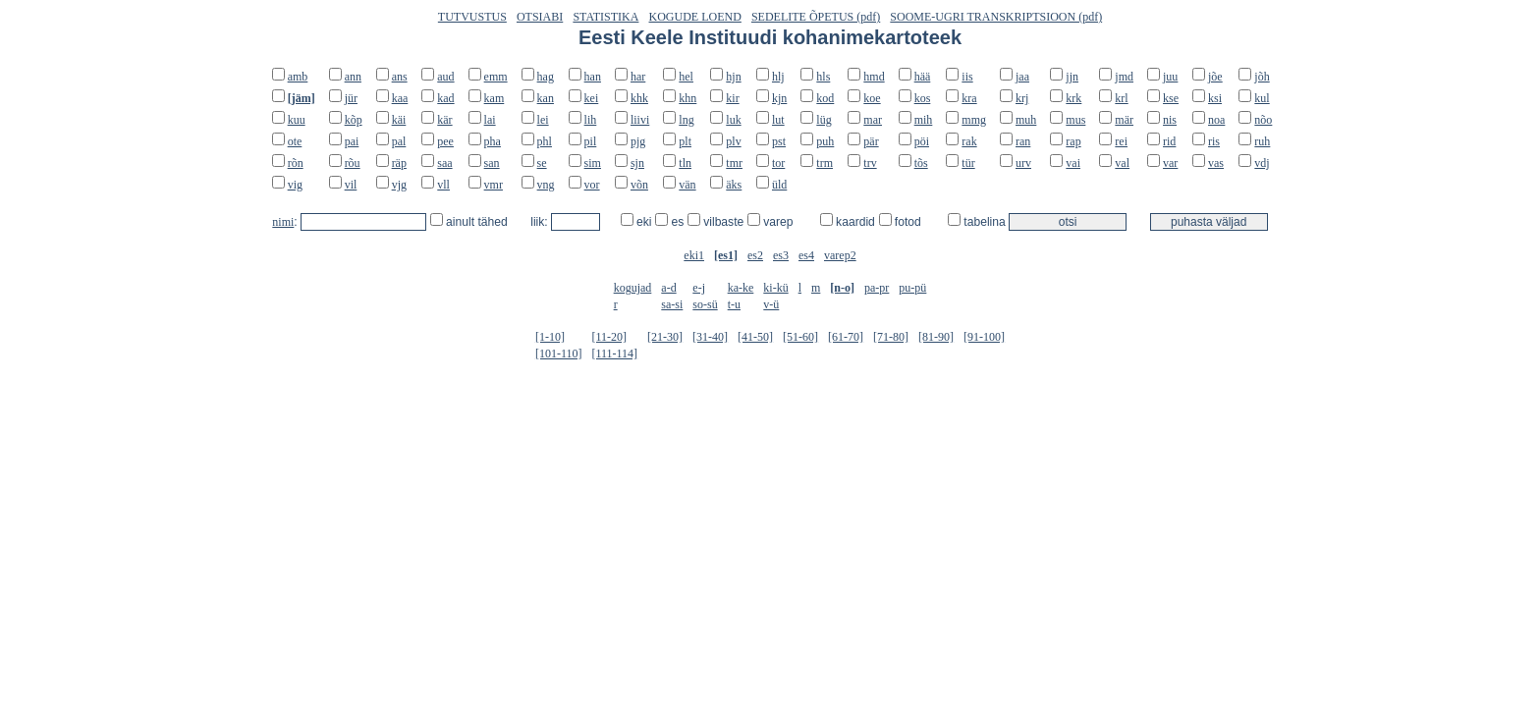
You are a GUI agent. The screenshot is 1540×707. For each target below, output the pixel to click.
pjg (638, 141)
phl (544, 141)
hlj (778, 76)
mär (1124, 120)
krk (1073, 98)
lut (778, 120)
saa (444, 163)
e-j (698, 288)
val (1122, 163)
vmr (493, 184)
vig (295, 184)
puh (825, 141)
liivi (640, 120)
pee (445, 141)
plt (685, 141)
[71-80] (890, 337)
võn (639, 184)
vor (592, 184)
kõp (353, 120)
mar (872, 120)
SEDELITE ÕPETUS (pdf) (815, 17)
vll (443, 184)
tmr (734, 163)
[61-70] (845, 337)
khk (639, 98)
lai (490, 120)
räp (399, 163)
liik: (540, 222)
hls (823, 76)
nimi (283, 222)
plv (733, 141)
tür (968, 163)
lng (686, 120)
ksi (1215, 98)
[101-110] (558, 353)
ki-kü (775, 288)
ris (1214, 141)
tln (685, 163)
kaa (400, 98)
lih (590, 120)
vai (1073, 163)
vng (546, 184)
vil (351, 184)
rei (1121, 141)
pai (352, 141)
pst (779, 141)
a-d (668, 288)
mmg (974, 120)
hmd (873, 76)
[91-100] (984, 337)
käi (399, 120)
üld (779, 184)
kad (445, 98)
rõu (352, 163)
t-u (734, 304)
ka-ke (741, 288)
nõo (1263, 120)
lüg (823, 120)
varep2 (840, 255)
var (1170, 163)
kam (494, 98)
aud (445, 76)
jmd (1124, 76)
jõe (1215, 76)
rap (1073, 141)
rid (1169, 141)
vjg (399, 184)
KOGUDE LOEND (695, 17)
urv (1023, 163)
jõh (1261, 76)
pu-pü (912, 288)
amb (298, 76)
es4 (806, 255)
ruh (1262, 141)
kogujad (633, 288)
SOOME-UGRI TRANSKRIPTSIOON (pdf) (996, 17)
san (492, 163)
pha (492, 141)
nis (1170, 120)
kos (922, 98)
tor (778, 163)
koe (871, 98)
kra (969, 98)
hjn (733, 76)
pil (590, 141)
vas (1216, 163)
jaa (1022, 76)
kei (591, 98)
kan (545, 98)
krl (1121, 98)
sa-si (672, 304)
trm (824, 163)
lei (543, 120)
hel (686, 76)
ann (353, 76)
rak (969, 141)
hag (545, 76)
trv (869, 163)
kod (825, 98)
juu (1170, 76)
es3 (781, 255)
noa (1216, 120)
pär (870, 141)
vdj (1261, 163)
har (638, 76)
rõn (295, 163)
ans (400, 76)
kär (444, 120)
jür (351, 98)
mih (923, 120)
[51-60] (800, 337)
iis (967, 76)
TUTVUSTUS (472, 17)
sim (592, 163)
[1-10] (550, 337)
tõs (921, 163)
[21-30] (665, 337)
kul (1261, 98)
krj (1022, 98)
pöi (921, 141)
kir (732, 98)
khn (687, 98)
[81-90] (936, 337)
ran (1023, 141)
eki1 (694, 255)
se (542, 163)
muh (1026, 120)
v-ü (771, 304)
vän (687, 184)
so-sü (704, 304)
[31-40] (710, 337)
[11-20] (609, 337)
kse (1171, 98)
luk (733, 120)
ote (295, 141)
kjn (779, 98)
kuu (296, 120)
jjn (1072, 76)
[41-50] (755, 337)
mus (1075, 120)
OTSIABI (540, 17)
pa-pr (876, 288)
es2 (755, 255)
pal (399, 141)
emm (496, 76)
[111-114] (614, 353)
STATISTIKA (605, 17)
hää (922, 76)
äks (734, 184)
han (592, 76)
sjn (637, 163)
